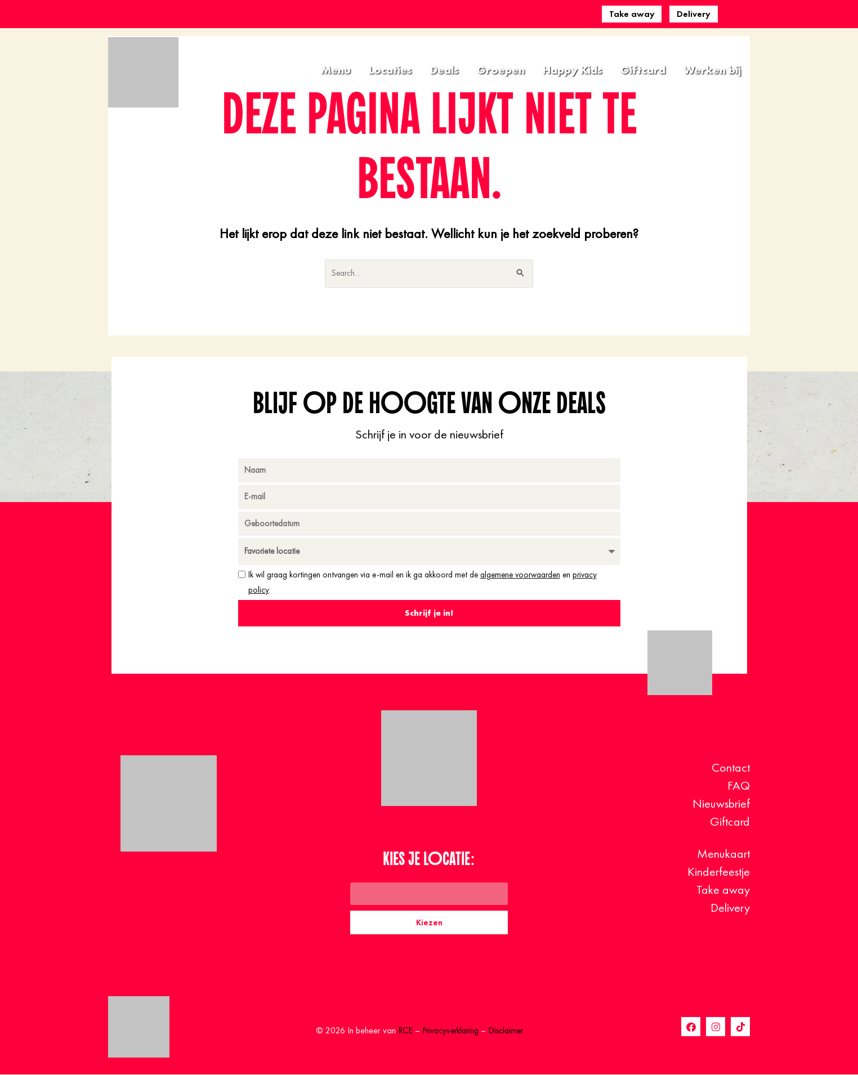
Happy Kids (572, 69)
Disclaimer (507, 1031)
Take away (632, 14)
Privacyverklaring (449, 1031)
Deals (444, 69)
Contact (731, 767)
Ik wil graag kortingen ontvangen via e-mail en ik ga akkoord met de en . (422, 583)
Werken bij (712, 69)
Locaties (390, 69)
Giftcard (642, 69)
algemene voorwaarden (520, 575)
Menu (336, 69)
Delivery (693, 14)
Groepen (501, 69)
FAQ (738, 785)
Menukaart (723, 853)
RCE (402, 1031)
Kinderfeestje (718, 871)
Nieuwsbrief (721, 803)
